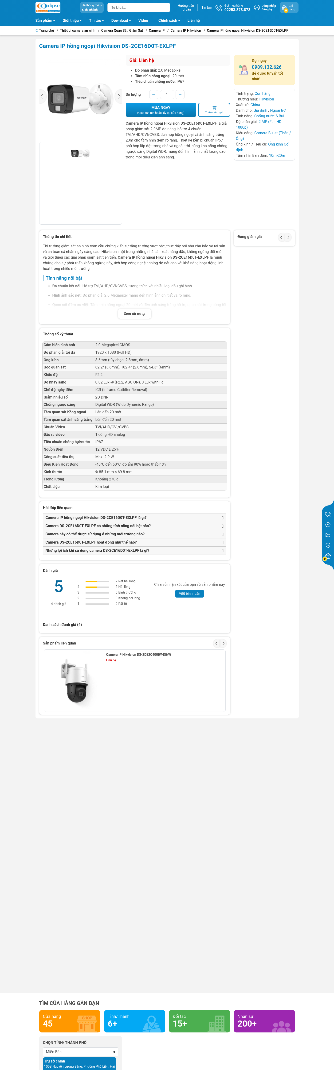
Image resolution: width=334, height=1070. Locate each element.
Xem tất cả (134, 314)
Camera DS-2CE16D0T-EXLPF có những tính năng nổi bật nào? (98, 526)
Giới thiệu (71, 20)
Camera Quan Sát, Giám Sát (122, 31)
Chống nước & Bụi (269, 116)
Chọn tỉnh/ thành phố (65, 1042)
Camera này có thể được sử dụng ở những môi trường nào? (95, 534)
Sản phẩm (43, 20)
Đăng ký (267, 9)
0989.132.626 (267, 67)
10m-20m (277, 155)
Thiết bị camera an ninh (77, 31)
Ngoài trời (278, 110)
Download (122, 21)
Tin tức (206, 7)
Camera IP (157, 31)
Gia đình (260, 110)
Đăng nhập (269, 6)
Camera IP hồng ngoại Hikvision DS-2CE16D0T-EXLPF (247, 31)
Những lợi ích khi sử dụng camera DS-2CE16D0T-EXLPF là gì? (97, 550)
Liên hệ (194, 20)
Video (143, 20)
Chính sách (170, 21)
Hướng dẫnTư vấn (186, 7)
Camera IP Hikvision (186, 31)
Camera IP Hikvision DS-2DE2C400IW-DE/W (138, 654)
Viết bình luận (189, 593)
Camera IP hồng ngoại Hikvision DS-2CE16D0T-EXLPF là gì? (96, 517)
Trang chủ (45, 31)
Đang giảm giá (250, 236)
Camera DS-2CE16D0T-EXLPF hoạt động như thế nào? (91, 542)
